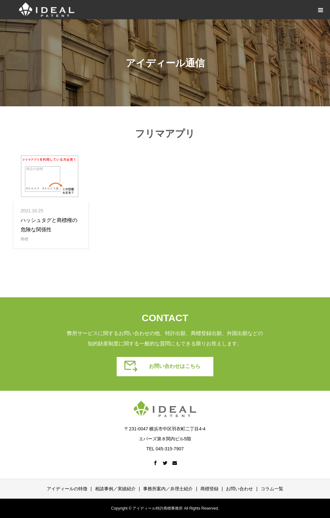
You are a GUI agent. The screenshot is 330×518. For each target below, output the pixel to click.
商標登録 (209, 488)
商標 (24, 239)
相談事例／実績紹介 (115, 488)
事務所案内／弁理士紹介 (168, 488)
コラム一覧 (272, 488)
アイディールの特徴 (67, 488)
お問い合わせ (239, 488)
